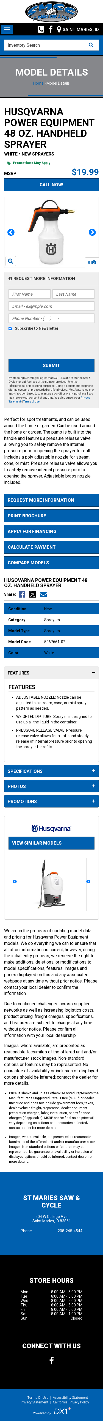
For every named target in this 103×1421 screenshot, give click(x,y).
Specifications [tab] (51, 771)
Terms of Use (31, 401)
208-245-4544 (70, 1231)
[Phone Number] (51, 318)
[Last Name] (73, 294)
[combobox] (51, 45)
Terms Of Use (37, 1397)
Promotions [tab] (51, 801)
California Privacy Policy (71, 1402)
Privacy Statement (34, 1402)
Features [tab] (51, 673)
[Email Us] (43, 594)
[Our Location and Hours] (76, 29)
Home (38, 83)
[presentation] (50, 345)
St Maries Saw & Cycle (51, 1201)
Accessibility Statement (70, 1397)
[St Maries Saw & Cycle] (51, 11)
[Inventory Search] (51, 45)
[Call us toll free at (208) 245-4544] (39, 29)
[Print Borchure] (51, 515)
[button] (11, 232)
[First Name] (30, 294)
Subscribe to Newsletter (37, 328)
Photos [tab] (51, 786)
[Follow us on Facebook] (48, 29)
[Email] (51, 306)
